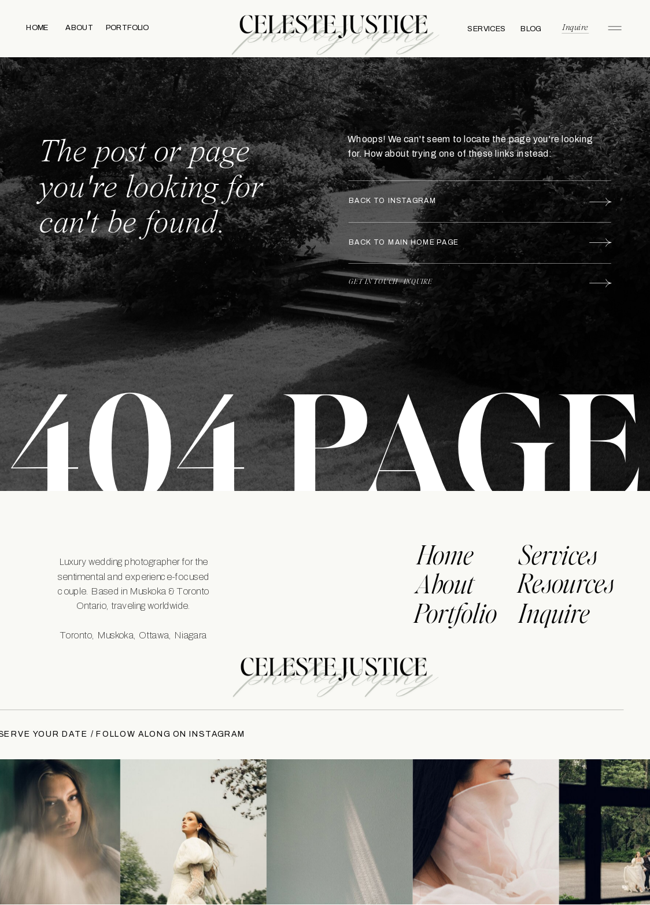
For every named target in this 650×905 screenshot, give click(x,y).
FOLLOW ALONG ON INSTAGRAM (166, 734)
